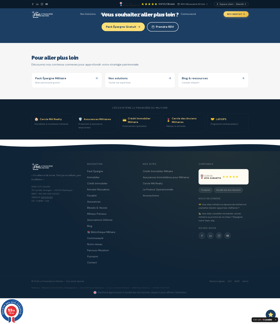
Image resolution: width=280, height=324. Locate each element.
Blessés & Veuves (97, 207)
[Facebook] (32, 4)
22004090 (47, 197)
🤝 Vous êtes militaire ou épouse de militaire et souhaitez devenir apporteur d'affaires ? (222, 206)
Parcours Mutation (98, 250)
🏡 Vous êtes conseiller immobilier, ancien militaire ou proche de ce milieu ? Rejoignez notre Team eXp (221, 217)
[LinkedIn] (37, 4)
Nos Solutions (88, 14)
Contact (92, 262)
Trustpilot (205, 190)
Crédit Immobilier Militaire (158, 171)
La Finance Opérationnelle (158, 189)
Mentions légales (217, 281)
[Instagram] (42, 4)
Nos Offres (106, 14)
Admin (245, 281)
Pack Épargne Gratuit (123, 27)
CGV (230, 281)
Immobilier (93, 177)
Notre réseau (94, 244)
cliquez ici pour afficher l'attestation (168, 292)
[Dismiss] (276, 320)
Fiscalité (92, 195)
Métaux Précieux (96, 213)
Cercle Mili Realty (153, 183)
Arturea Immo (151, 195)
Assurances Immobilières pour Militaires (166, 177)
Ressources (146, 14)
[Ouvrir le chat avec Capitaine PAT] (271, 315)
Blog (89, 226)
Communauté (188, 14)
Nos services (126, 14)
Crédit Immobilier (97, 183)
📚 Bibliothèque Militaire (101, 232)
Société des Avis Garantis (228, 190)
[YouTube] (46, 4)
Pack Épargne (95, 171)
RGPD (236, 281)
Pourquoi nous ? (167, 14)
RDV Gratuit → (236, 14)
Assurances (94, 201)
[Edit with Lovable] (262, 320)
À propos (92, 256)
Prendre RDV (163, 27)
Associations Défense (99, 219)
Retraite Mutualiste (98, 189)
